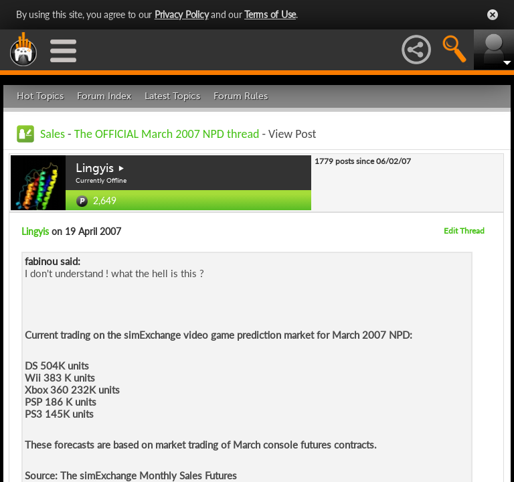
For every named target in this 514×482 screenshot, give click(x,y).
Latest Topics (172, 96)
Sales (52, 134)
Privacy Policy (182, 14)
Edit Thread (464, 231)
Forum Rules (240, 96)
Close (492, 14)
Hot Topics (40, 96)
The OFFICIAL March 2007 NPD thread (167, 134)
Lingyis (95, 168)
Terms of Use (270, 14)
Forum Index (104, 96)
